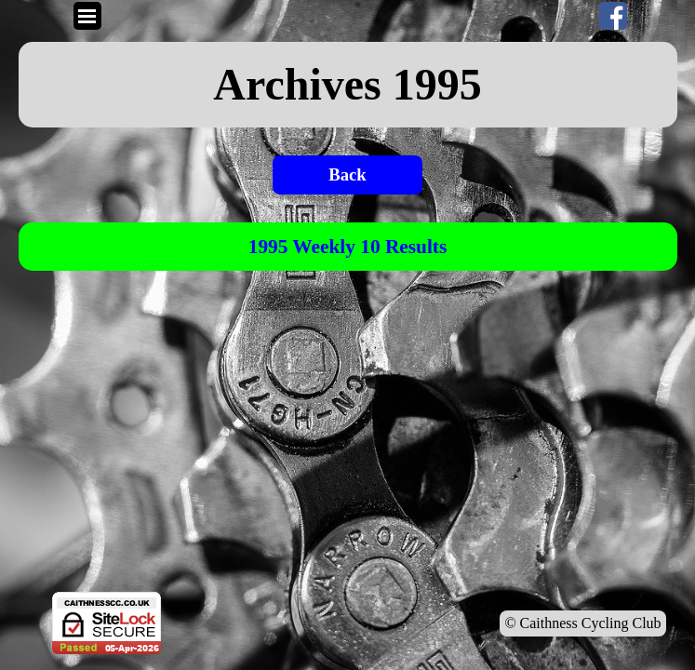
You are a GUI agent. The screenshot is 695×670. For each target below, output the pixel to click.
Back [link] (347, 174)
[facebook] (613, 16)
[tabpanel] (348, 84)
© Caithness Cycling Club (582, 623)
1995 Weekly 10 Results (348, 246)
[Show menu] (87, 16)
